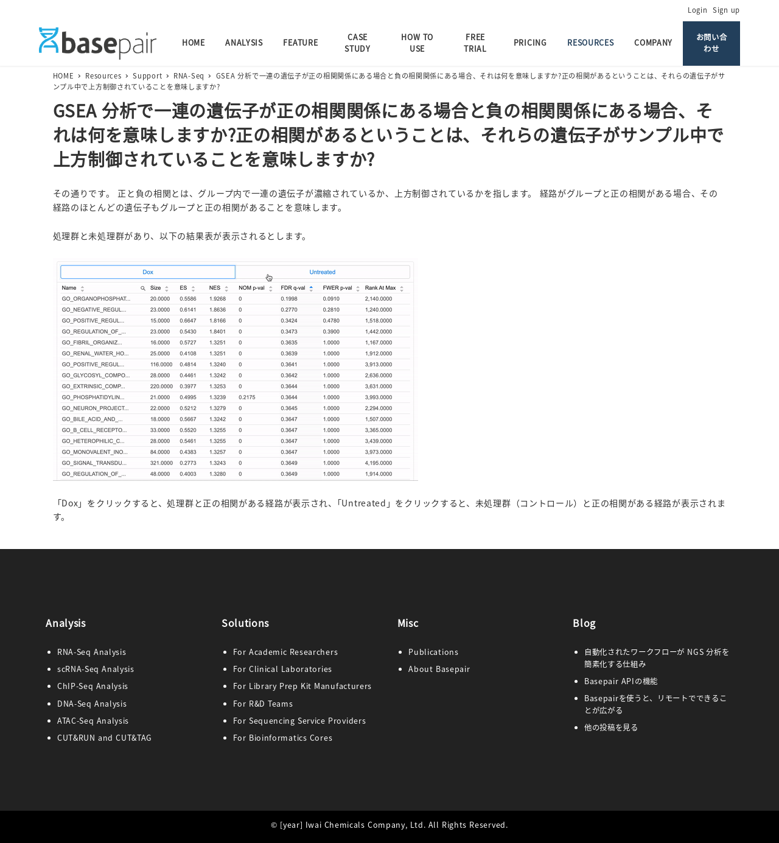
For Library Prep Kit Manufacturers (302, 685)
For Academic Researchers (285, 651)
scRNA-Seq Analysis (95, 668)
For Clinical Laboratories (282, 668)
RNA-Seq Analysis (92, 651)
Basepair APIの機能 (621, 681)
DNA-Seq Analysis (92, 703)
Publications (433, 651)
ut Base (439, 668)
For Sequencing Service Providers (299, 720)
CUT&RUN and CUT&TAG (104, 737)
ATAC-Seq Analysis (93, 720)
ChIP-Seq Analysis (92, 685)
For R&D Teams (263, 703)
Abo (416, 668)
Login (698, 10)
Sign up (726, 10)
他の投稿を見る (611, 727)
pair (462, 668)
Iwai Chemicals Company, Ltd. (366, 824)
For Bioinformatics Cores (283, 737)
